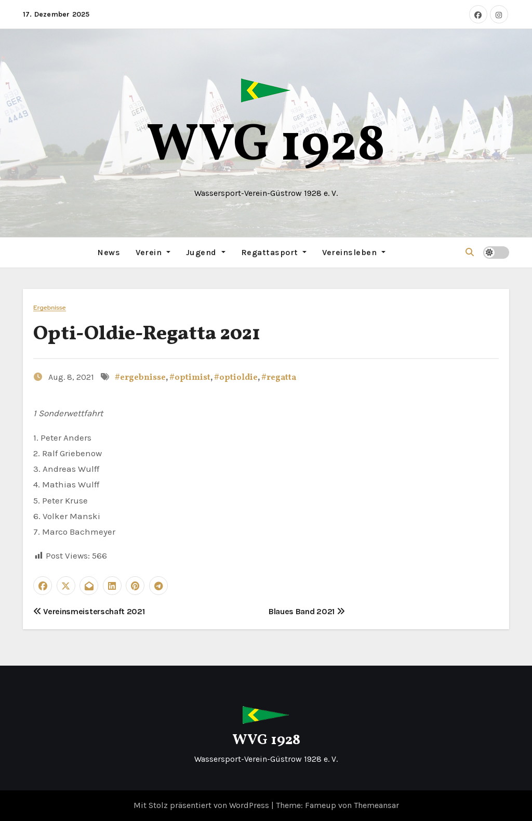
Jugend (205, 252)
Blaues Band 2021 (306, 611)
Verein (153, 252)
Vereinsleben (353, 252)
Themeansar (376, 805)
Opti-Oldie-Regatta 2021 (146, 334)
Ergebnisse (49, 307)
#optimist (189, 377)
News (109, 252)
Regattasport (274, 252)
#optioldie (236, 377)
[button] (469, 252)
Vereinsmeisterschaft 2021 (88, 611)
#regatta (278, 377)
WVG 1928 (266, 146)
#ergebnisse (140, 377)
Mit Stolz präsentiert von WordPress (202, 805)
